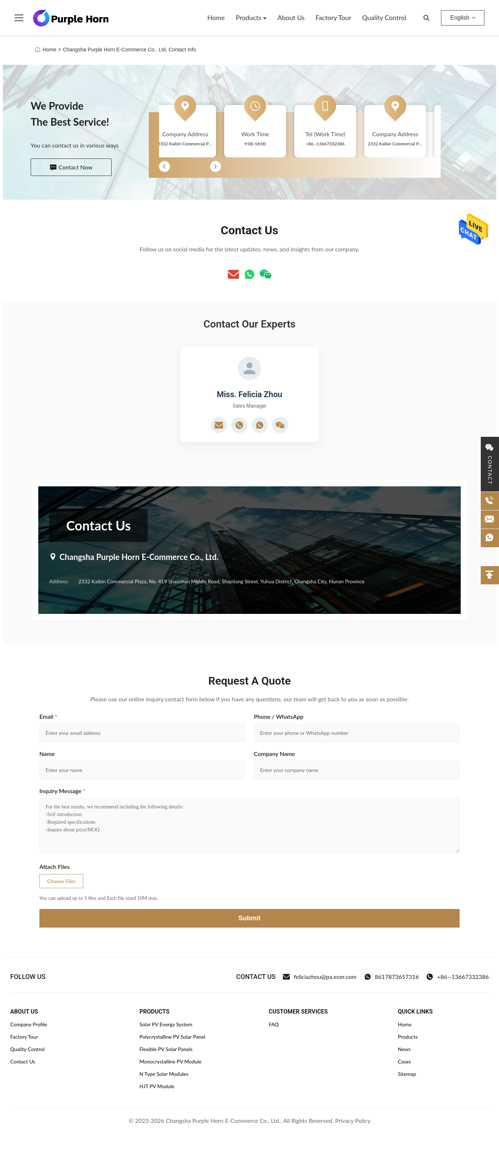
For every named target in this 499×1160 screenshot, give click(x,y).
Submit (250, 918)
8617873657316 (391, 976)
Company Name (274, 753)
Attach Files (54, 866)
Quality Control (384, 17)
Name (47, 753)
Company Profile (28, 1024)
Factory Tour (333, 17)
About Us (291, 17)
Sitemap (407, 1074)
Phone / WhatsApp (278, 716)
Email (48, 716)
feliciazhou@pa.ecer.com (319, 976)
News (404, 1049)
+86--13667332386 (457, 976)
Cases (404, 1061)
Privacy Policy (353, 1120)
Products (249, 17)
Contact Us (22, 1061)
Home (216, 17)
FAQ (273, 1024)
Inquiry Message (62, 790)
